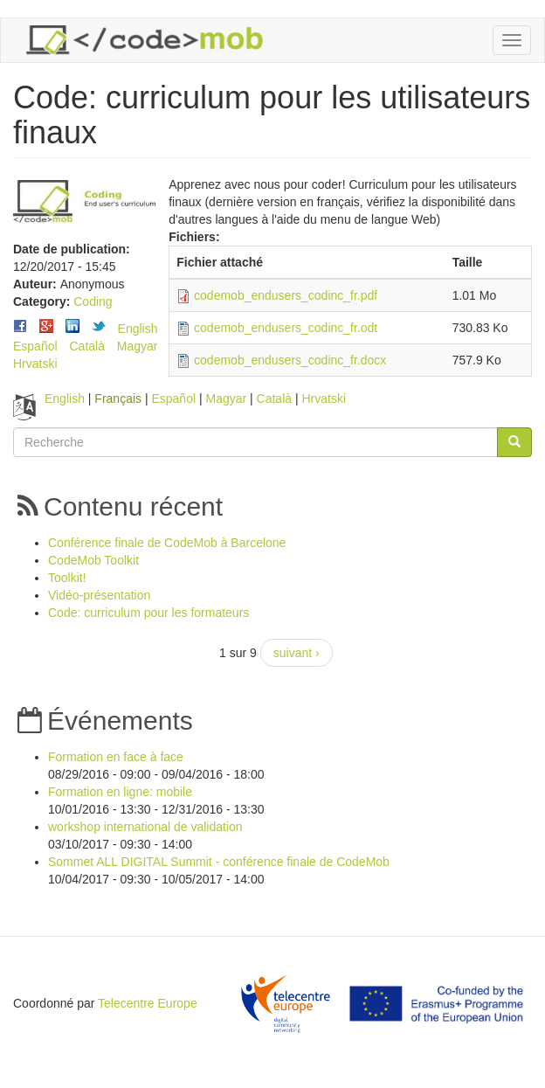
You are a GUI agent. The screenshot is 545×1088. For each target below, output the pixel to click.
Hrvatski (35, 364)
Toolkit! (67, 578)
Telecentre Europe (147, 1003)
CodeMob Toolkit (93, 560)
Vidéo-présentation (99, 595)
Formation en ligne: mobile (120, 792)
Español (35, 346)
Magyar (137, 346)
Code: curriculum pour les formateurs (148, 613)
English (138, 329)
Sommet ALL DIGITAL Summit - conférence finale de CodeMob (219, 862)
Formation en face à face (115, 757)
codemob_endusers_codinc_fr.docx (290, 360)
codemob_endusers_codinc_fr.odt (285, 328)
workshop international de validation (145, 827)
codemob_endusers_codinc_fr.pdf (285, 295)
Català (86, 346)
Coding (92, 301)
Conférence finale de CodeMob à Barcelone (167, 543)
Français (117, 398)
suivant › (296, 653)
